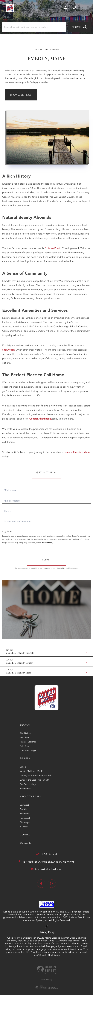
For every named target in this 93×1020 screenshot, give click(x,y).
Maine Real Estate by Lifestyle (20, 652)
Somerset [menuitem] (7, 771)
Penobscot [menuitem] (8, 784)
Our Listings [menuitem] (8, 733)
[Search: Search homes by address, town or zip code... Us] (34, 28)
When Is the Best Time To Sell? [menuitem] (61, 746)
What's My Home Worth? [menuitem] (58, 737)
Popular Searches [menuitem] (11, 742)
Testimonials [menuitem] (52, 755)
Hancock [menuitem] (7, 793)
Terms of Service (68, 568)
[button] (79, 28)
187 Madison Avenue (46, 812)
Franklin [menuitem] (6, 776)
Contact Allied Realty (40, 419)
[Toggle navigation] (84, 8)
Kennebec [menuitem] (7, 780)
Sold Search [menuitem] (8, 746)
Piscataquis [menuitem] (8, 789)
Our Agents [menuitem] (52, 771)
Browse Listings (20, 96)
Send (46, 559)
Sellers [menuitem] (50, 733)
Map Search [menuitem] (8, 737)
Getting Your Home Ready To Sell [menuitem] (62, 742)
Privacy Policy (47, 543)
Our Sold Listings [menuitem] (55, 751)
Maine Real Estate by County (19, 662)
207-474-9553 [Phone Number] (73, 8)
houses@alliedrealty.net (46, 819)
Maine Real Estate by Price (18, 672)
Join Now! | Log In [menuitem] (11, 751)
